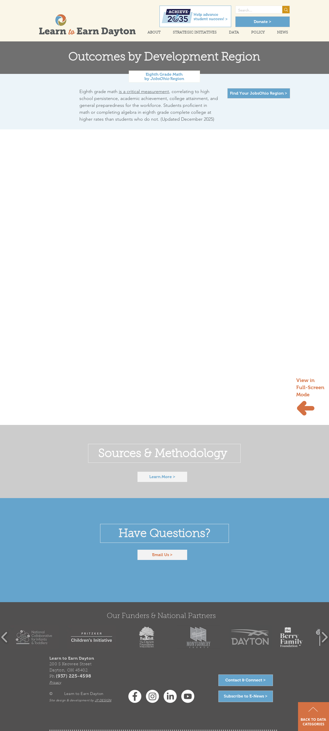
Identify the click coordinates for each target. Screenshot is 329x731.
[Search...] (254, 10)
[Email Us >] (162, 555)
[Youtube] (187, 696)
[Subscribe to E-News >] (245, 696)
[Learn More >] (162, 477)
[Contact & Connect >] (245, 680)
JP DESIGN (103, 700)
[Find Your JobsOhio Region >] (258, 93)
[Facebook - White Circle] (134, 696)
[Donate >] (262, 21)
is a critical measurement (144, 91)
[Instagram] (152, 696)
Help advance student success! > (211, 16)
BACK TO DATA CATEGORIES (313, 721)
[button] (151, 33)
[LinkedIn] (170, 696)
